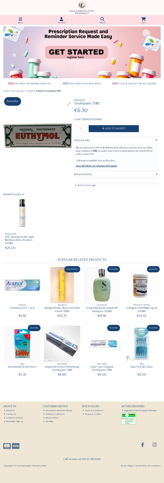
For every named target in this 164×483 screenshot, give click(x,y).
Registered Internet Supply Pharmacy (139, 410)
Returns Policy (50, 418)
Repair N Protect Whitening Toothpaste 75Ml (62, 368)
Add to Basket (114, 128)
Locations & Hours (13, 418)
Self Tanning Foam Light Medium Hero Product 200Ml (19, 240)
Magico (130, 466)
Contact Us (10, 414)
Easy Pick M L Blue (142, 366)
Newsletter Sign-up (13, 421)
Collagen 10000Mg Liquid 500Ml (141, 309)
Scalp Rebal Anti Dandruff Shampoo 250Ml (102, 309)
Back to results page (86, 185)
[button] (68, 104)
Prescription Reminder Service (57, 410)
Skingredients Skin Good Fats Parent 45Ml (62, 309)
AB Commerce (154, 466)
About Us (9, 410)
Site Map (48, 421)
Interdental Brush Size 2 (22, 366)
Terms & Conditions (93, 410)
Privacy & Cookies (92, 414)
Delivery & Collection (54, 414)
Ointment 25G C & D (22, 307)
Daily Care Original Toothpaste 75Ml (101, 368)
